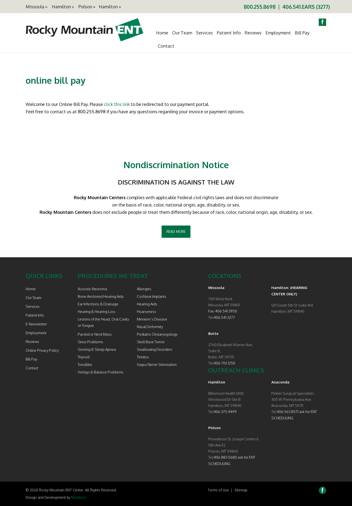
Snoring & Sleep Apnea (97, 349)
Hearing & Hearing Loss (96, 311)
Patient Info (229, 32)
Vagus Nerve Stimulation (157, 364)
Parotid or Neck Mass (95, 334)
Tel (210, 317)
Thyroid (83, 357)
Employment (278, 32)
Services (204, 32)
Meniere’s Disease (152, 319)
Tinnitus (143, 357)
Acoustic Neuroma (92, 289)
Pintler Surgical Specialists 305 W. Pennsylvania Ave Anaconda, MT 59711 (292, 399)
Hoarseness (146, 311)
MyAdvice (78, 497)
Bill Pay (302, 32)
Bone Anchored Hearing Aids (101, 296)
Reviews (253, 32)
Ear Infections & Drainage (98, 304)
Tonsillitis (85, 364)
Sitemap (240, 490)
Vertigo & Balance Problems (100, 372)
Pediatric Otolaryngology (157, 334)
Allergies (144, 289)
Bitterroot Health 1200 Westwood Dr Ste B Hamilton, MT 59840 (225, 399)
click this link (117, 104)
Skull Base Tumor (151, 342)
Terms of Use (218, 490)
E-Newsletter (36, 324)
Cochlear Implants (151, 296)
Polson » (86, 6)
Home (162, 32)
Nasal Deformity (150, 326)
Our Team (182, 32)
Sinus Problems (90, 342)
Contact (166, 46)
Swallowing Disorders (154, 349)
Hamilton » (63, 6)
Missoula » (36, 6)
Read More (176, 231)
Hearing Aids (147, 304)
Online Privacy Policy (42, 350)
